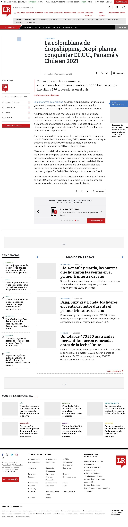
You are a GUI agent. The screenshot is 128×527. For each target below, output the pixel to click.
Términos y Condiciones (93, 476)
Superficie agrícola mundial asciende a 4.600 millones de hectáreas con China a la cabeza (18, 360)
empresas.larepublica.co (49, 511)
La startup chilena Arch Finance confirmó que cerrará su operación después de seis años (17, 286)
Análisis (65, 459)
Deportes (109, 423)
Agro (8, 352)
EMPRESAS (39, 13)
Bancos (65, 423)
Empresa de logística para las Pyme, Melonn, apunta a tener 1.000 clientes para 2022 (120, 131)
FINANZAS (21, 13)
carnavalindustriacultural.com (39, 514)
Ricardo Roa (31, 23)
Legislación (24, 423)
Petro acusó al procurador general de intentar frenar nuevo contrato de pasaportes (30, 431)
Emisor (90, 19)
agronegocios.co (30, 511)
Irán (21, 403)
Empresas (32, 474)
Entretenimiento (112, 403)
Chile (7, 279)
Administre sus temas (12, 126)
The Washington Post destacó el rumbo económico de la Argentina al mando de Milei (17, 323)
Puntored (99, 19)
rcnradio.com (72, 514)
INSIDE (122, 13)
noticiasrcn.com (86, 514)
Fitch (64, 19)
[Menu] (15, 12)
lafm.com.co (100, 514)
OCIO (46, 13)
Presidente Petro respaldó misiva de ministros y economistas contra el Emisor (72, 411)
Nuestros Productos (92, 467)
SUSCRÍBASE (121, 2)
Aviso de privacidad (92, 473)
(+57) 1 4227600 (8, 471)
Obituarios (50, 485)
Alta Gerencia (51, 459)
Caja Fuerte (50, 462)
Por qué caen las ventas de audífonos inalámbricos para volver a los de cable (115, 409)
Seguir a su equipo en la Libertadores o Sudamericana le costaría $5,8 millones (115, 431)
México (8, 296)
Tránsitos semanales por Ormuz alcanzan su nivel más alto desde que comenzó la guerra (30, 411)
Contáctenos (89, 470)
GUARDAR (119, 73)
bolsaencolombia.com (92, 511)
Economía (67, 468)
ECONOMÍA (30, 13)
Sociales (31, 497)
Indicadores (33, 483)
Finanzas (31, 477)
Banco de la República (76, 19)
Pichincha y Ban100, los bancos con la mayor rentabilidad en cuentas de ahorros (72, 431)
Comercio (9, 262)
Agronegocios (34, 459)
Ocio (65, 485)
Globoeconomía (69, 477)
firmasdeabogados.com (71, 511)
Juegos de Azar (112, 19)
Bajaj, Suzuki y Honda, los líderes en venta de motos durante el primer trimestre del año (89, 306)
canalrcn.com (58, 514)
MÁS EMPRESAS (114, 371)
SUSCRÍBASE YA (96, 221)
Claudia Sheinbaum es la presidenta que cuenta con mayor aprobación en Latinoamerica (17, 304)
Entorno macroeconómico (49, 19)
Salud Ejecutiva (69, 491)
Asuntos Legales (34, 462)
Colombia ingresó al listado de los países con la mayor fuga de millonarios (18, 342)
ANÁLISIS (80, 13)
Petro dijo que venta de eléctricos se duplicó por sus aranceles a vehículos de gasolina (17, 269)
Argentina (10, 316)
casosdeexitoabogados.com (13, 514)
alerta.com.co (7, 516)
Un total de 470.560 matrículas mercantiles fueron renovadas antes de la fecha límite (87, 340)
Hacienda (9, 335)
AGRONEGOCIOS (70, 13)
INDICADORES (114, 13)
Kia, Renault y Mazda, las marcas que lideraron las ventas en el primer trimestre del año (88, 272)
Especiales (50, 474)
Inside (65, 483)
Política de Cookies (92, 485)
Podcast (31, 491)
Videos (48, 497)
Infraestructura (51, 483)
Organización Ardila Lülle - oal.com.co (117, 512)
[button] (37, 211)
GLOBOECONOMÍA (56, 13)
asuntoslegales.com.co (11, 511)
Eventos (66, 474)
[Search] (109, 7)
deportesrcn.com (23, 516)
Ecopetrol (20, 23)
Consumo (32, 468)
